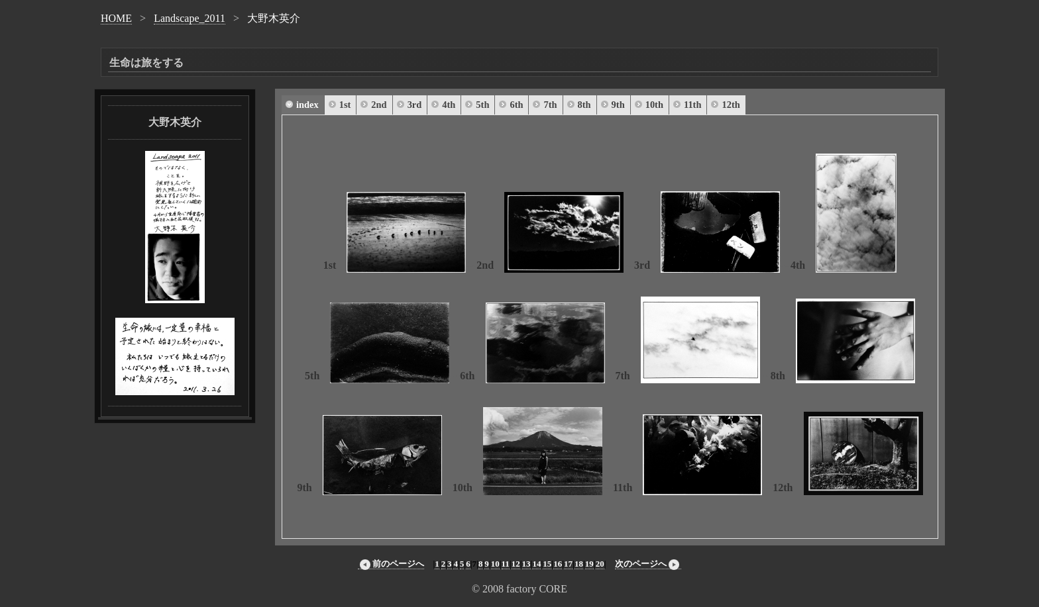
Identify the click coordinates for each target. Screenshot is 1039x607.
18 (578, 564)
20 (600, 564)
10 (495, 564)
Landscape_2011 (189, 18)
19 (589, 564)
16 (557, 564)
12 (516, 564)
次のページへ (648, 564)
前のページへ (391, 564)
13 (526, 564)
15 (547, 564)
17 (568, 564)
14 (536, 564)
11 (506, 564)
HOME (116, 18)
